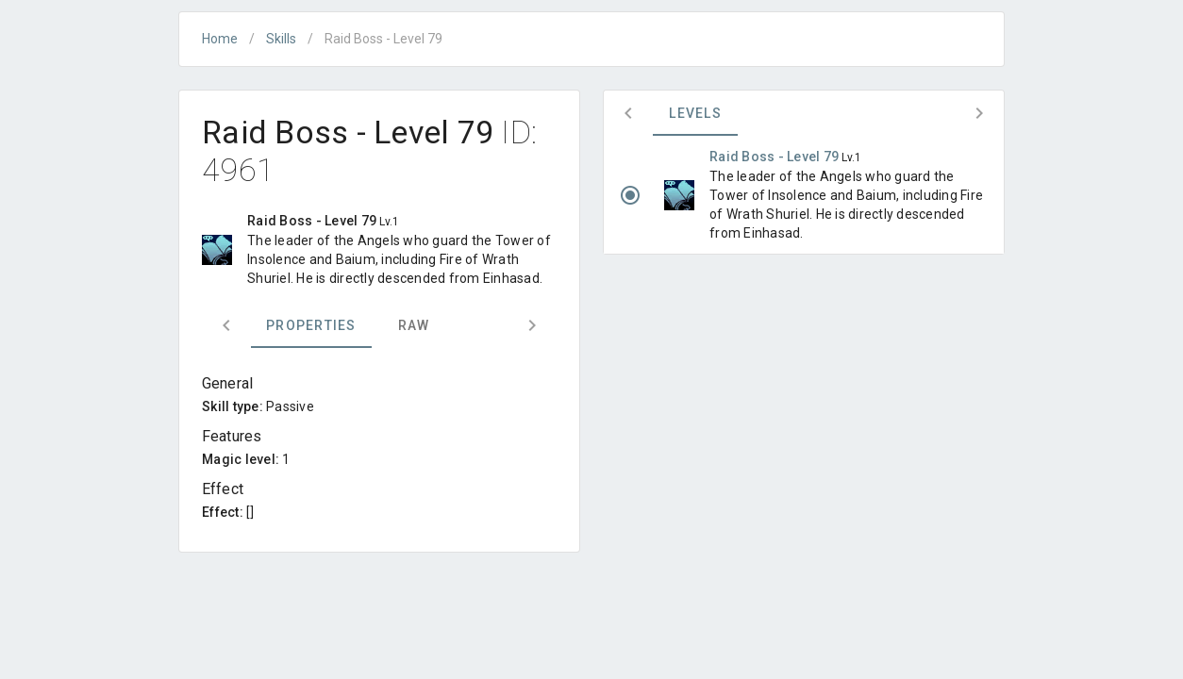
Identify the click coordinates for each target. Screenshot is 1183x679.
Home (220, 38)
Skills (281, 38)
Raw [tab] (414, 325)
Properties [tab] (311, 325)
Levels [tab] (695, 113)
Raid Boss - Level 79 (775, 156)
